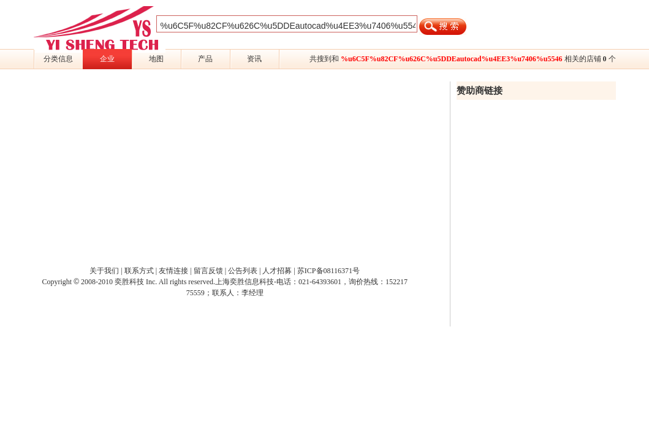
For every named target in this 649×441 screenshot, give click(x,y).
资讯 (254, 59)
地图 (156, 59)
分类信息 (58, 59)
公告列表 (242, 270)
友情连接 (173, 270)
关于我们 (104, 270)
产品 (205, 59)
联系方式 (139, 270)
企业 (107, 59)
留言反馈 (208, 270)
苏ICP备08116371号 (328, 270)
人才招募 (277, 270)
